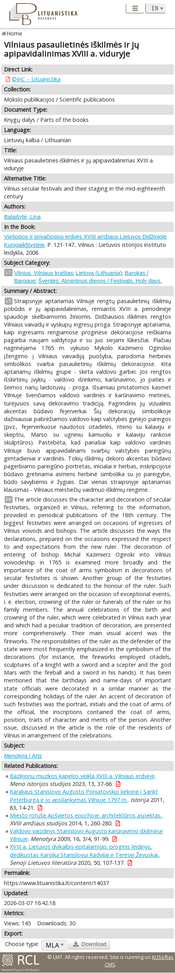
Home (14, 33)
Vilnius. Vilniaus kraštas (43, 273)
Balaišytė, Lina (22, 217)
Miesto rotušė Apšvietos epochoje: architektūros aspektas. (86, 815)
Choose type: (22, 944)
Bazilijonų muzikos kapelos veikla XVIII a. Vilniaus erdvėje (82, 776)
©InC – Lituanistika (36, 79)
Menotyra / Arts (23, 756)
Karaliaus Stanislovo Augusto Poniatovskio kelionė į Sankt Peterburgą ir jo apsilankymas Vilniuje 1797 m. (84, 795)
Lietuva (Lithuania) (99, 273)
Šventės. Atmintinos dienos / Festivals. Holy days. (100, 281)
